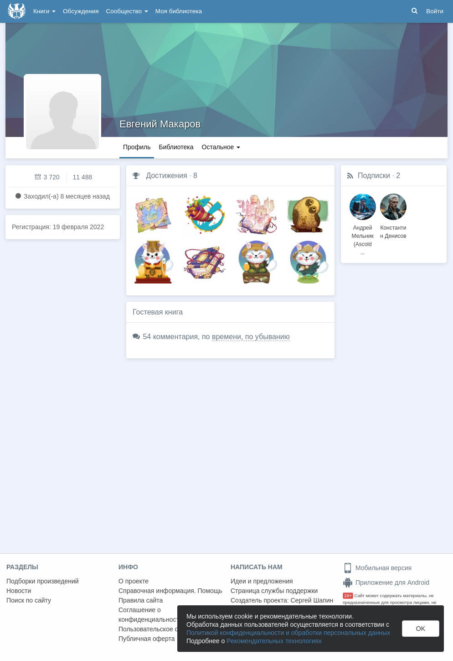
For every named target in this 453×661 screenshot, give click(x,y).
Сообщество (127, 11)
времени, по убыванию (251, 337)
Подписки (374, 175)
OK (420, 628)
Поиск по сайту (28, 600)
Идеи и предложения (262, 581)
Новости (18, 590)
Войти (434, 11)
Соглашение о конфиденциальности (150, 614)
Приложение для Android (386, 582)
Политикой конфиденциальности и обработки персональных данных (288, 632)
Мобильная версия (377, 568)
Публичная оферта (146, 638)
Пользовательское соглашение (164, 629)
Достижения (166, 175)
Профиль (136, 147)
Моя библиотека (178, 11)
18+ (348, 595)
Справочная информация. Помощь (170, 590)
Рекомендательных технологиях (274, 641)
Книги (44, 11)
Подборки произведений (42, 581)
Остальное (221, 147)
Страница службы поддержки (274, 590)
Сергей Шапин (311, 600)
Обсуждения (80, 11)
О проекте (133, 581)
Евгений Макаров (160, 124)
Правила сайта (140, 600)
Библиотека (176, 147)
